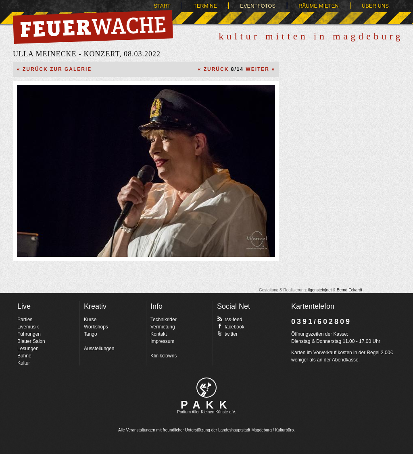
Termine (205, 6)
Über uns (375, 6)
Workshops (96, 327)
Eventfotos (257, 6)
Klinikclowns (163, 356)
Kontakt (158, 334)
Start (162, 6)
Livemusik (28, 327)
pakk (206, 388)
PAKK (207, 405)
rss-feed (229, 319)
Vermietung (162, 327)
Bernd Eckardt (349, 290)
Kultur (23, 363)
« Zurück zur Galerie (54, 69)
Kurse (90, 319)
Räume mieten (318, 6)
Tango (90, 334)
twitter (227, 333)
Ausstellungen (99, 348)
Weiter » (260, 69)
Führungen (29, 334)
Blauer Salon (31, 341)
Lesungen (28, 348)
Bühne (24, 356)
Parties (24, 319)
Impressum (162, 341)
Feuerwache (93, 27)
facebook (230, 326)
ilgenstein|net (320, 290)
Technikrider (163, 319)
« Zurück (213, 69)
